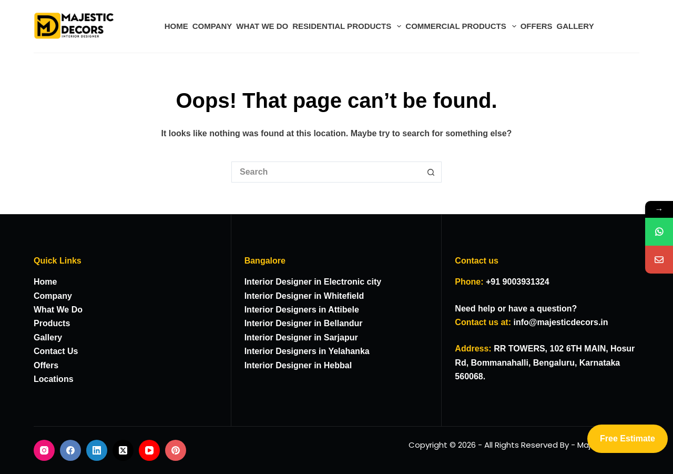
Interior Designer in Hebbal (298, 365)
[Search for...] (326, 172)
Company (53, 295)
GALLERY (575, 26)
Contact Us (56, 351)
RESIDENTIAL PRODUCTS (347, 26)
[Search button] (431, 172)
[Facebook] (70, 450)
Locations (54, 379)
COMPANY (212, 26)
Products (52, 323)
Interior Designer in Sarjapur (301, 337)
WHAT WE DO (262, 26)
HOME (176, 26)
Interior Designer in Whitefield (304, 295)
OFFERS (537, 26)
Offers (46, 365)
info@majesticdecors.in (560, 322)
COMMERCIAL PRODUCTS (461, 26)
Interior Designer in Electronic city (313, 281)
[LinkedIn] (96, 450)
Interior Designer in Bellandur (303, 323)
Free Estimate (627, 438)
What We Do (58, 309)
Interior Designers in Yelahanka (307, 351)
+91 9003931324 (517, 281)
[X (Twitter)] (123, 450)
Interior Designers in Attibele (301, 309)
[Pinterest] (175, 450)
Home (45, 281)
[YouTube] (149, 450)
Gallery (48, 337)
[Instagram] (44, 450)
